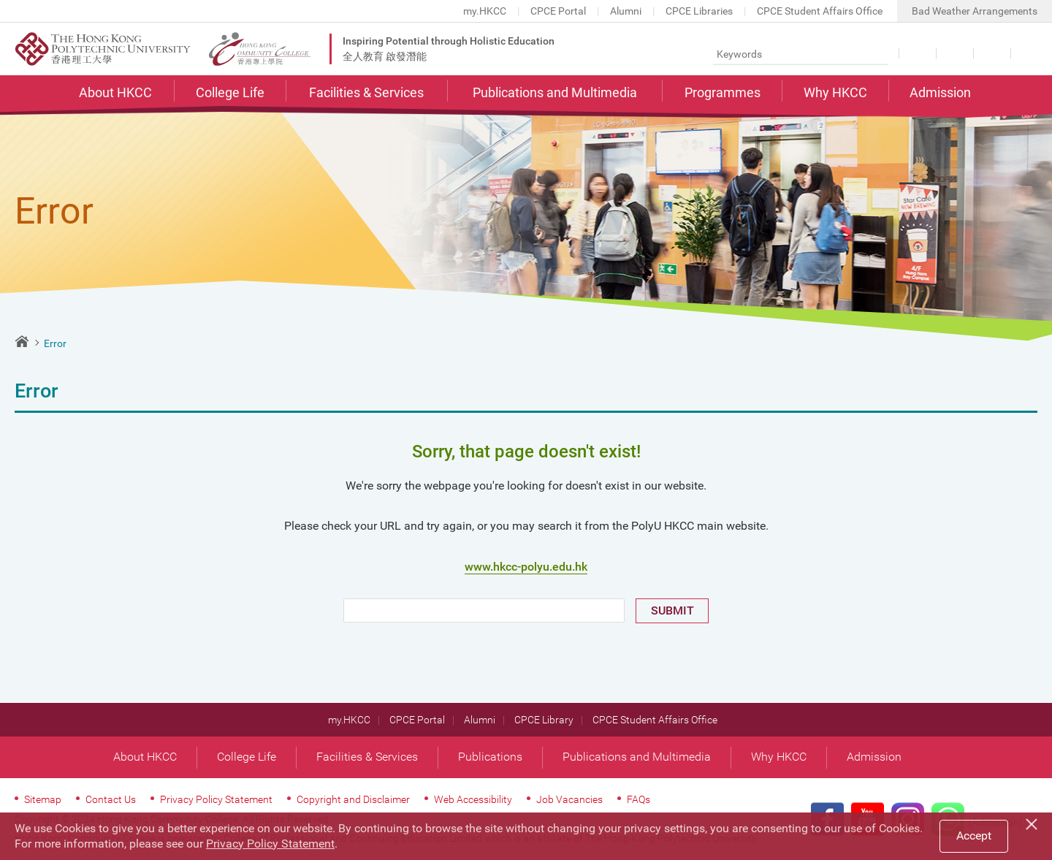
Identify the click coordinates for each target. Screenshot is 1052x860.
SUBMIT (672, 610)
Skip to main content (0, 0)
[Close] (1033, 822)
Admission (940, 92)
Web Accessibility (473, 799)
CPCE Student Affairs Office (820, 11)
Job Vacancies (569, 799)
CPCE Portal (558, 11)
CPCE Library (543, 720)
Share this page (991, 54)
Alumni (625, 11)
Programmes (723, 92)
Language (916, 54)
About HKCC (115, 92)
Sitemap (42, 799)
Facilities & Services (366, 92)
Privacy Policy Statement (216, 799)
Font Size (954, 54)
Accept (973, 835)
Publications (490, 757)
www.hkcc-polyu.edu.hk (526, 567)
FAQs (638, 799)
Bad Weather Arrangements (974, 11)
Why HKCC (835, 92)
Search (875, 54)
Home (22, 341)
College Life (230, 92)
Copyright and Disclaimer (353, 799)
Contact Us (1028, 54)
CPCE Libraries (699, 11)
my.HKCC (484, 11)
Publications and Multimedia (555, 92)
